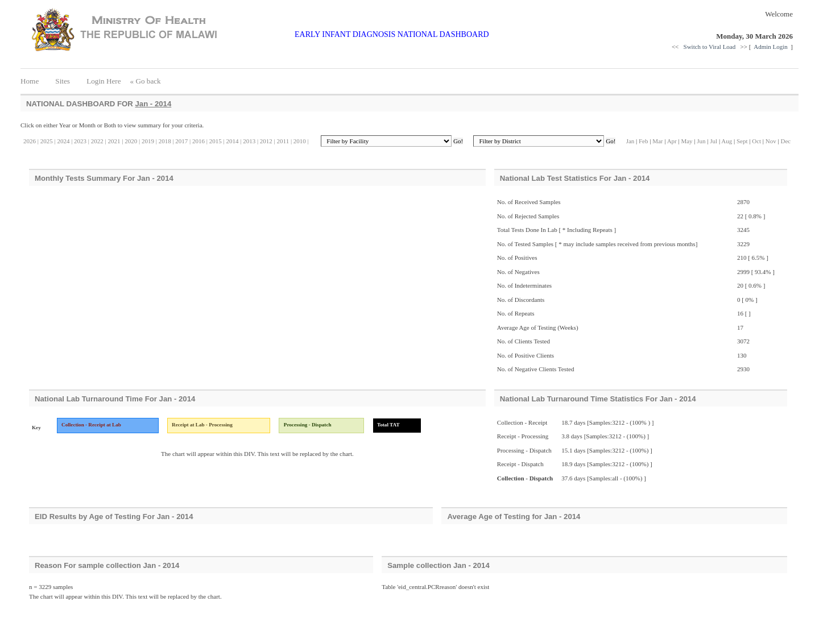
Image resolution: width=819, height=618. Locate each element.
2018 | (165, 141)
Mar (657, 141)
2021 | (114, 141)
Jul (713, 141)
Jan (630, 141)
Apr (672, 141)
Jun (701, 141)
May (686, 141)
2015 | (216, 141)
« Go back (145, 81)
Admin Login (771, 46)
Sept (742, 141)
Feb (644, 141)
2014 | (233, 141)
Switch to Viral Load (710, 46)
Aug (726, 141)
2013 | (249, 141)
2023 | (80, 141)
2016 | (199, 141)
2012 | (266, 141)
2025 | (47, 141)
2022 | (97, 141)
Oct (756, 141)
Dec (785, 141)
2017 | (182, 141)
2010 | (300, 141)
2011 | (283, 141)
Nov (771, 141)
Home (33, 81)
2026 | (31, 141)
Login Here (104, 81)
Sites (62, 81)
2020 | (131, 141)
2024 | (64, 141)
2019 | (148, 141)
